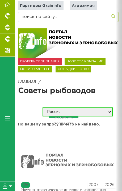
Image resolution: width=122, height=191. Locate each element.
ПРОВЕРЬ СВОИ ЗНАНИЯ (40, 61)
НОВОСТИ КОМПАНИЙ (85, 61)
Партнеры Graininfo (41, 5)
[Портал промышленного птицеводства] (7, 16)
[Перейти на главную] (7, 5)
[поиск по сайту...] (63, 17)
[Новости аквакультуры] (7, 51)
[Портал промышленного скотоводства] (7, 39)
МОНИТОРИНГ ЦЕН (35, 69)
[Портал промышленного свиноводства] (7, 28)
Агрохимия (83, 5)
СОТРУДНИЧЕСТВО (73, 69)
